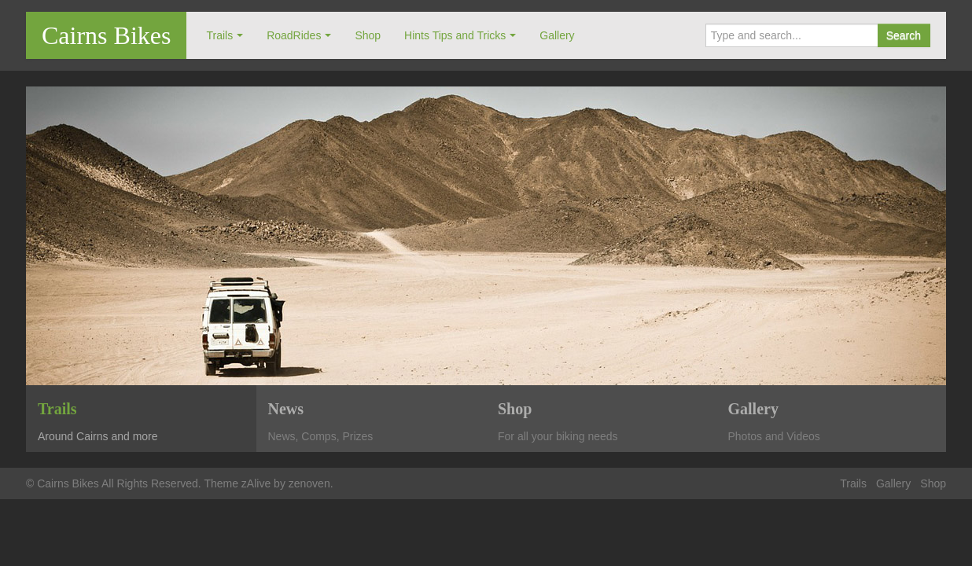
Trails (219, 35)
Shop (368, 35)
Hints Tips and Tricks (455, 35)
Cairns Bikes (106, 35)
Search (903, 35)
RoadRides (294, 35)
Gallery (556, 35)
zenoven (309, 483)
